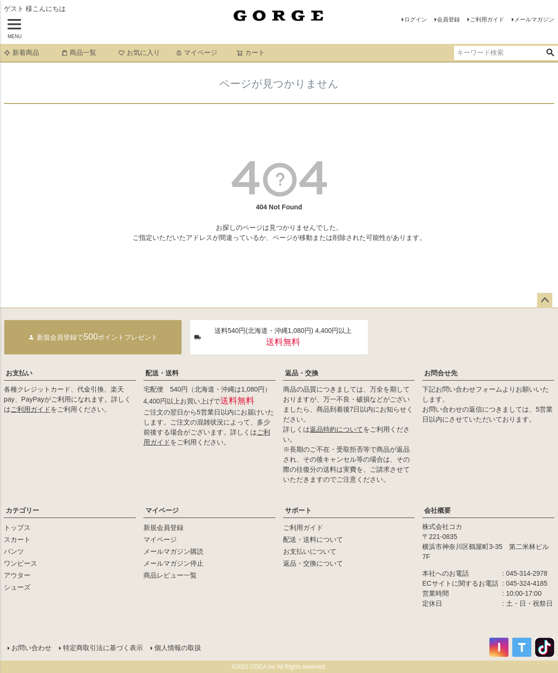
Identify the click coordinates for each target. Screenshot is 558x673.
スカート (17, 539)
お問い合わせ (31, 648)
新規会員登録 (163, 527)
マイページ (196, 52)
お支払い (19, 373)
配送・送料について (313, 539)
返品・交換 (301, 373)
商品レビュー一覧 (170, 575)
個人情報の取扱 (177, 648)
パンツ (14, 551)
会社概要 (437, 510)
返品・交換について (313, 563)
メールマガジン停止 (173, 563)
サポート (298, 510)
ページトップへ (544, 300)
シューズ (17, 587)
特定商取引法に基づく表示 (103, 648)
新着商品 (21, 52)
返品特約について (336, 429)
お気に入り (139, 52)
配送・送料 (162, 373)
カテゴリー (22, 510)
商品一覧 (78, 52)
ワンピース (20, 563)
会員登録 (448, 19)
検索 (550, 53)
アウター (17, 575)
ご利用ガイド (487, 19)
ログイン (415, 19)
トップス (17, 527)
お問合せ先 (440, 373)
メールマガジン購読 (173, 551)
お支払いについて (309, 551)
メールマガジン (534, 19)
